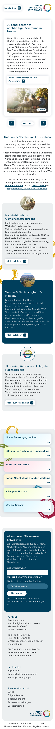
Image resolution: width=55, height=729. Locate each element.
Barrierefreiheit (16, 705)
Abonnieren (17, 593)
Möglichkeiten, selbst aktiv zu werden (27, 188)
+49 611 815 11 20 (21, 634)
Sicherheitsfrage (16, 567)
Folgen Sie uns (15, 695)
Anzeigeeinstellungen (19, 702)
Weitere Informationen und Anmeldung (23, 79)
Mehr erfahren (14, 261)
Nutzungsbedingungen (20, 677)
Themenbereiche (14, 185)
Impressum (14, 670)
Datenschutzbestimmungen (22, 674)
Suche (11, 691)
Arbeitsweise (39, 185)
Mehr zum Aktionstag (18, 402)
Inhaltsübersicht (16, 698)
